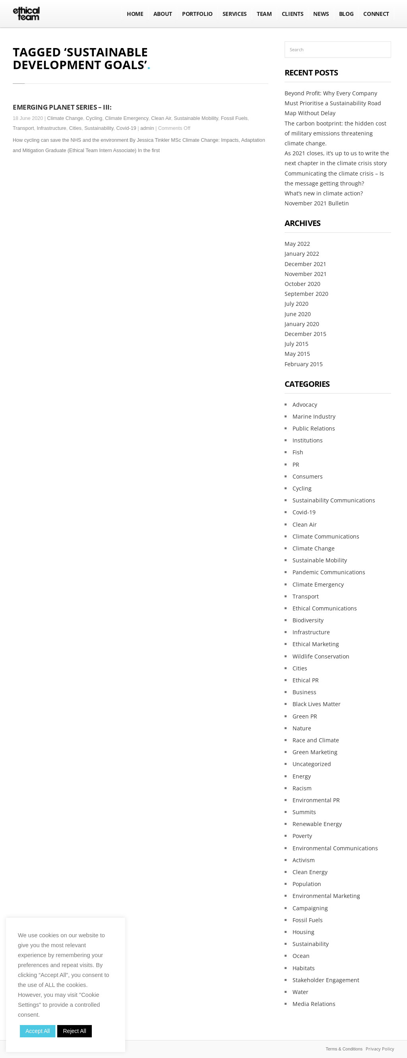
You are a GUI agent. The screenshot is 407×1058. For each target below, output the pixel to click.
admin (147, 128)
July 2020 (296, 303)
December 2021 (305, 264)
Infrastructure (51, 128)
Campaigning (310, 908)
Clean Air (161, 118)
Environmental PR (316, 800)
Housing (303, 932)
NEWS (321, 13)
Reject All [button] (74, 1031)
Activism (304, 860)
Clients (293, 13)
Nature (302, 728)
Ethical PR (306, 680)
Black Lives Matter (317, 704)
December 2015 (305, 334)
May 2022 (297, 243)
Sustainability (98, 128)
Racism (302, 788)
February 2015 (304, 364)
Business (304, 692)
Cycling (94, 118)
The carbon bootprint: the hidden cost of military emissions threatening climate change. (335, 133)
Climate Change (65, 118)
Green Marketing (315, 752)
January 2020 (302, 324)
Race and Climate (316, 740)
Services (235, 13)
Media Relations (314, 1004)
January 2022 (302, 253)
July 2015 (296, 344)
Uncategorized (312, 764)
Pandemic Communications (329, 572)
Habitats (304, 968)
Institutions (308, 440)
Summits (304, 812)
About (162, 13)
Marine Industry (314, 416)
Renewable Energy (317, 824)
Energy (302, 776)
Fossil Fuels (234, 118)
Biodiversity (308, 620)
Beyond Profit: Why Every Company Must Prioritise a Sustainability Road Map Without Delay (333, 103)
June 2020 (298, 314)
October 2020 (302, 284)
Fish (298, 452)
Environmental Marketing (326, 896)
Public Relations (314, 428)
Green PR (305, 716)
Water (300, 992)
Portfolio (197, 13)
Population (307, 884)
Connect (376, 13)
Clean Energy (310, 872)
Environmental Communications (335, 848)
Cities (75, 128)
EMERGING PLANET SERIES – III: (62, 107)
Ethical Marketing (316, 644)
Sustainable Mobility (196, 118)
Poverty (302, 836)
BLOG (346, 13)
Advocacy (305, 404)
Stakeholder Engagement (326, 980)
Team (264, 13)
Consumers (308, 476)
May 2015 (297, 353)
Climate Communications (326, 536)
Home (135, 13)
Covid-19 (126, 128)
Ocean (301, 956)
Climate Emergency (126, 118)
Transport (23, 128)
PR (296, 464)
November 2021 (306, 274)
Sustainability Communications (334, 500)
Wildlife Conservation (321, 656)
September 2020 (306, 293)
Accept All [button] (37, 1031)
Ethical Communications (325, 608)
